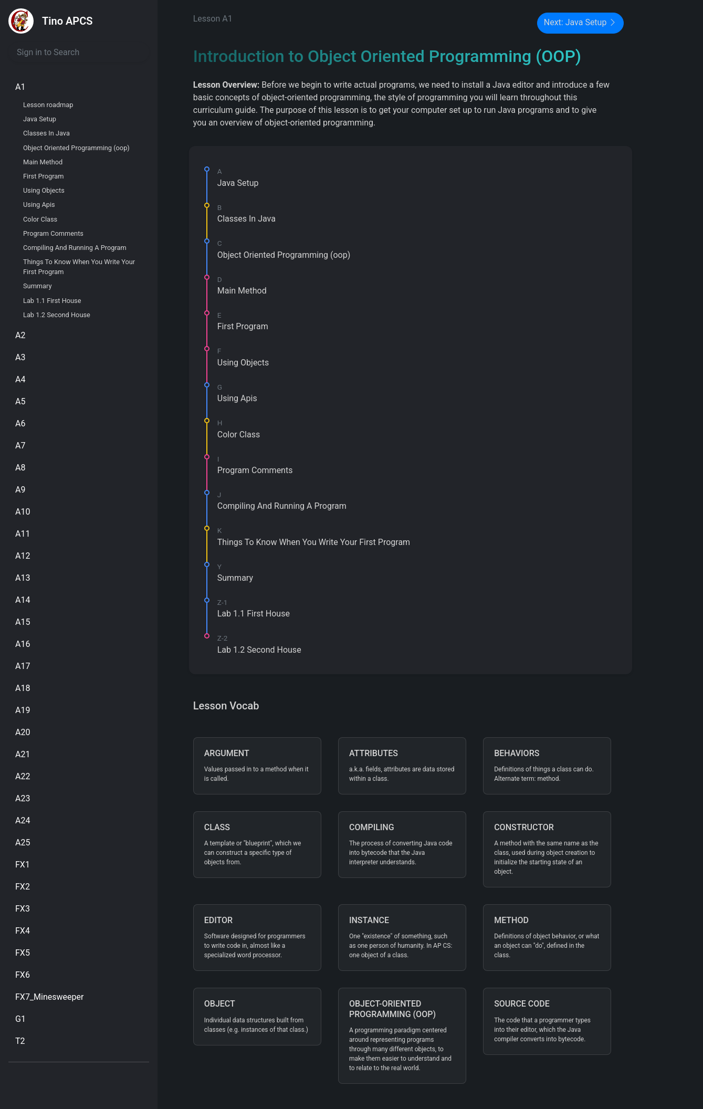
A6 (20, 423)
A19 (22, 710)
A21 (22, 754)
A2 (20, 335)
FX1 (22, 865)
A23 (22, 798)
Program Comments (53, 233)
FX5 (22, 953)
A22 (22, 776)
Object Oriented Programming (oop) (76, 148)
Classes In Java (46, 133)
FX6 (22, 975)
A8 (20, 468)
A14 (22, 600)
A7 (20, 446)
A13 (22, 578)
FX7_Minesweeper (49, 997)
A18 (22, 688)
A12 (22, 556)
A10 (22, 512)
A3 (20, 357)
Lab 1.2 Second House (56, 315)
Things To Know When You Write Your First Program (79, 267)
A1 (20, 87)
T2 (20, 1041)
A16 (22, 644)
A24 (22, 820)
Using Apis (39, 204)
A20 (22, 732)
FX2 (22, 887)
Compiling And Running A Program (75, 248)
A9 (20, 490)
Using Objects (44, 190)
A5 (20, 401)
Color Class (40, 219)
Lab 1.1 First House (52, 301)
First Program (43, 176)
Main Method (42, 162)
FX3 (22, 909)
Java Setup (39, 119)
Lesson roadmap (48, 105)
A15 (22, 622)
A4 (20, 379)
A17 (22, 666)
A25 (22, 843)
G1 (20, 1019)
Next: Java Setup (580, 23)
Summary (37, 286)
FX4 (22, 931)
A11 (22, 534)
